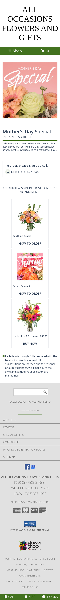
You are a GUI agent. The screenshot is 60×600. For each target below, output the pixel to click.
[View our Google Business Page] (33, 468)
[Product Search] (30, 392)
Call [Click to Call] (10, 597)
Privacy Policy (15, 581)
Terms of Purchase (40, 581)
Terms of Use (30, 587)
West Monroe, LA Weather (23, 570)
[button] (30, 524)
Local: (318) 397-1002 (30, 494)
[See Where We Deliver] (30, 410)
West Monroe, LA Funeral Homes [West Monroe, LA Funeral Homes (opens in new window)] (25, 558)
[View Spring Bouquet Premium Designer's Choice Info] (30, 266)
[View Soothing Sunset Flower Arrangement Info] (30, 216)
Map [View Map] (30, 597)
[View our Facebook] (27, 468)
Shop (15, 50)
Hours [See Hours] (50, 597)
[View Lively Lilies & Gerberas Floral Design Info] (30, 316)
